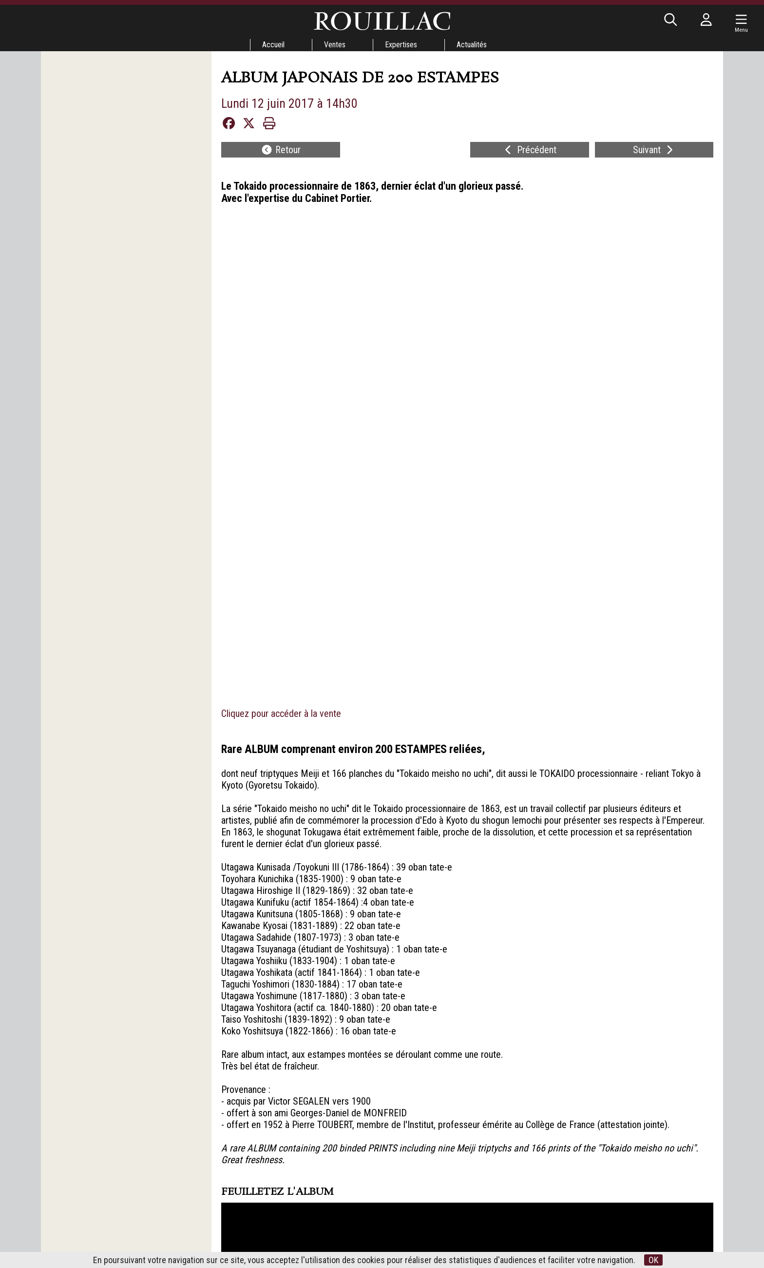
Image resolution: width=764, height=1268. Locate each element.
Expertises (401, 44)
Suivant (654, 150)
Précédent (529, 150)
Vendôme (297, 1231)
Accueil (273, 44)
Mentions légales (452, 1209)
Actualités (472, 44)
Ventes (334, 44)
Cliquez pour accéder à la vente (281, 221)
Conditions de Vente (369, 1222)
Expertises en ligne (368, 1231)
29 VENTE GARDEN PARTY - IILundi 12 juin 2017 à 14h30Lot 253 (318, 1054)
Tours (297, 1222)
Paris (297, 1240)
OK (653, 1260)
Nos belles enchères (368, 1240)
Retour (281, 150)
